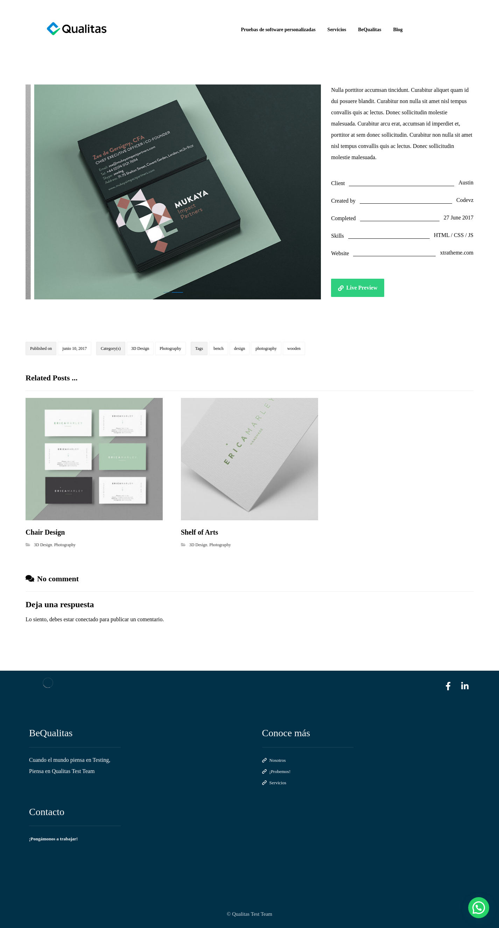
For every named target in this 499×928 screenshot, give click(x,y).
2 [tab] (177, 292)
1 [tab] (166, 292)
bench (218, 348)
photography (266, 348)
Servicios (274, 782)
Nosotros (274, 760)
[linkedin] (465, 686)
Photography (170, 348)
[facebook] (448, 686)
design (239, 348)
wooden (294, 348)
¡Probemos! (276, 771)
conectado (87, 619)
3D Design (140, 348)
